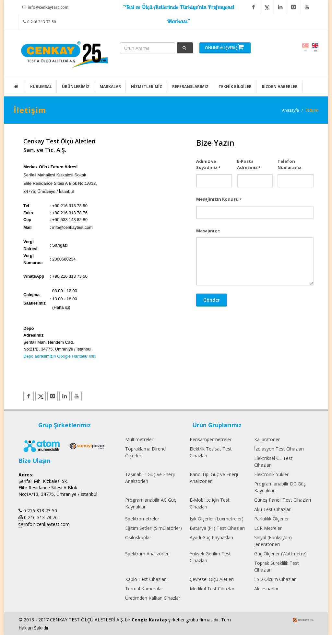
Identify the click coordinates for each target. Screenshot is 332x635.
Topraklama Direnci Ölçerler (145, 452)
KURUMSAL (41, 86)
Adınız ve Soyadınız (208, 164)
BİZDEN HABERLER (280, 86)
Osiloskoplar (138, 537)
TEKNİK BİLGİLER (235, 86)
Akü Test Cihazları (272, 509)
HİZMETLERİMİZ (146, 86)
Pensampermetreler (210, 439)
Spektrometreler (142, 519)
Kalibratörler (267, 439)
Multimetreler (139, 439)
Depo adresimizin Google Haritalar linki (59, 356)
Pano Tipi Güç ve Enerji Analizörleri (214, 477)
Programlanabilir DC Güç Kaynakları (280, 487)
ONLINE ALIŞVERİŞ (224, 46)
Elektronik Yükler (271, 474)
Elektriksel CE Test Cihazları (273, 461)
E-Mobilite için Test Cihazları (210, 503)
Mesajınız (208, 231)
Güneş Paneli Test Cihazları (282, 500)
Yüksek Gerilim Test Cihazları (210, 557)
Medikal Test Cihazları (212, 588)
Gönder (211, 300)
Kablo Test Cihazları (146, 579)
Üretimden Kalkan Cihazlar (152, 598)
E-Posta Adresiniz (249, 164)
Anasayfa (290, 110)
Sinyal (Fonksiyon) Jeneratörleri (273, 540)
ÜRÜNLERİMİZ (75, 86)
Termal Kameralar (144, 588)
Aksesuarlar (266, 588)
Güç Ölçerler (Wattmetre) (280, 554)
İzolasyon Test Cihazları (279, 449)
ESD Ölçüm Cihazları (275, 579)
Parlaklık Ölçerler (271, 519)
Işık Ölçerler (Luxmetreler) (216, 519)
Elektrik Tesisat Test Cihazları (211, 452)
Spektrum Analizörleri (147, 554)
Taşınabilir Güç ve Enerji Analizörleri (150, 477)
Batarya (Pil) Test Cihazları (217, 528)
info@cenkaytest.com (45, 7)
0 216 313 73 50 (39, 22)
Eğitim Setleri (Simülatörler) (153, 528)
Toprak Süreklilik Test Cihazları (276, 566)
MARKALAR (110, 86)
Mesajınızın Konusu (219, 199)
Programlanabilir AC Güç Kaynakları (150, 503)
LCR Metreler (268, 528)
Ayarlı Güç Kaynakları (211, 537)
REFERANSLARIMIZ (190, 86)
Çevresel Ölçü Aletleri (212, 579)
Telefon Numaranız (290, 164)
